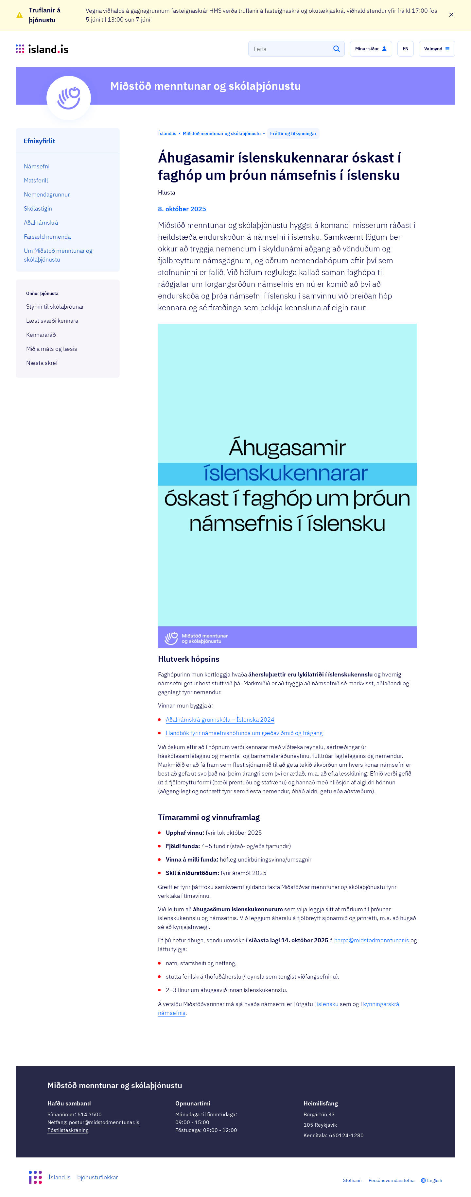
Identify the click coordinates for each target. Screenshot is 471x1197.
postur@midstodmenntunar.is (104, 1122)
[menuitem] (68, 166)
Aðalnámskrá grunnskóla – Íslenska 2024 (220, 719)
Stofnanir (352, 1180)
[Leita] (336, 49)
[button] (371, 49)
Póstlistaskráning (67, 1130)
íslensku (328, 1004)
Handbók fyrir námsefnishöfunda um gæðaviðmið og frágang (244, 733)
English (434, 1180)
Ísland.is (59, 1177)
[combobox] (296, 49)
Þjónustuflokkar (97, 1177)
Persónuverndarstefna (391, 1180)
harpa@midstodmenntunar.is (371, 940)
